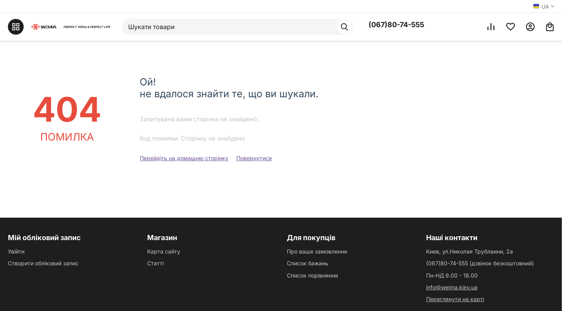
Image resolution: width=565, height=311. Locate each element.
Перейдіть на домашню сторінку (184, 158)
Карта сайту (163, 251)
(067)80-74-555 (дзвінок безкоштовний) (480, 263)
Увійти (16, 251)
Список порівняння (312, 275)
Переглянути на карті (455, 299)
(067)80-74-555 (396, 24)
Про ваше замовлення (317, 251)
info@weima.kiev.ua (451, 287)
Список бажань (307, 263)
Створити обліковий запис (43, 263)
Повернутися (254, 158)
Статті (155, 263)
